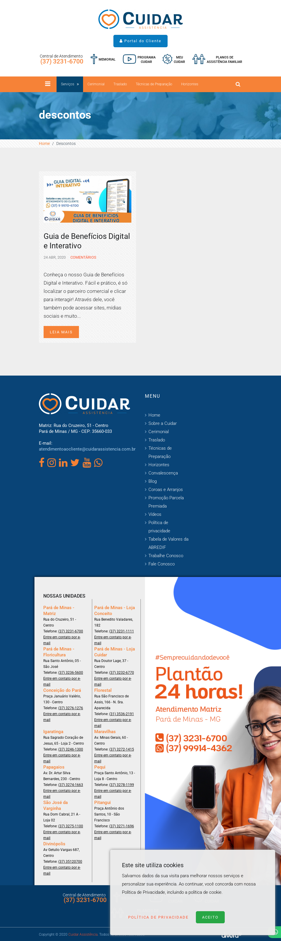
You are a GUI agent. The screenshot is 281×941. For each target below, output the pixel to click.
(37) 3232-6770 (121, 673)
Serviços (67, 84)
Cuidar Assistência (82, 934)
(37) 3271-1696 (121, 826)
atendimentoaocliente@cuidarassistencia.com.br (87, 449)
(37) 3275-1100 (70, 826)
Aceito (210, 917)
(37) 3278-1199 (121, 785)
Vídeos (154, 514)
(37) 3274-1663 (70, 785)
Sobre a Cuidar (162, 423)
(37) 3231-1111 (121, 631)
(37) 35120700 (70, 862)
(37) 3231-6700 (61, 61)
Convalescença (163, 473)
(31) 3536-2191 (121, 714)
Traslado (120, 84)
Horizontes (189, 84)
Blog (152, 481)
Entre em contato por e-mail (61, 640)
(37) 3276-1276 (70, 708)
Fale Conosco (161, 564)
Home (44, 143)
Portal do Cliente (140, 41)
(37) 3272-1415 (121, 749)
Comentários (83, 257)
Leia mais (61, 332)
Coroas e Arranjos (165, 489)
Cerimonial (96, 84)
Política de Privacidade (158, 917)
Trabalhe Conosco (165, 555)
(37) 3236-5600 (70, 673)
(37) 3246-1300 (70, 749)
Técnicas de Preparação (154, 84)
